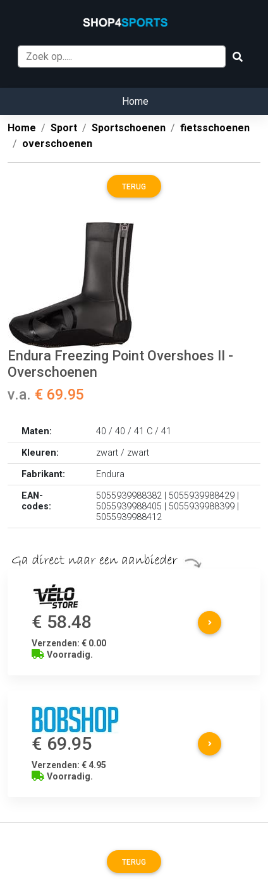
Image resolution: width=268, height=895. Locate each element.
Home (135, 101)
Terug (134, 186)
